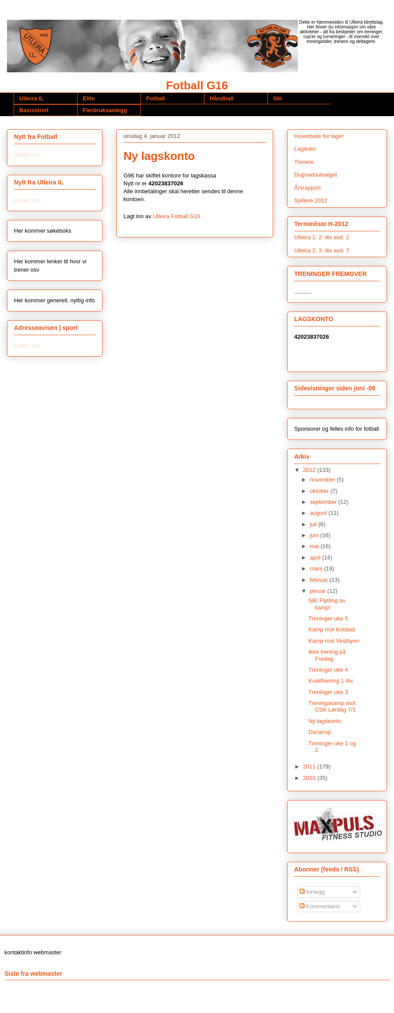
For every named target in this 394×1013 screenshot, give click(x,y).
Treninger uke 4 (328, 669)
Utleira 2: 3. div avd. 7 (321, 250)
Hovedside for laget (318, 136)
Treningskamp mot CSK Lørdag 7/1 (331, 706)
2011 (310, 766)
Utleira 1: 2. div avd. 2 (321, 237)
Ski (277, 98)
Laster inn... (29, 154)
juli (314, 524)
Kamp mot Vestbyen (333, 641)
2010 (310, 778)
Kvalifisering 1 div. (331, 680)
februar (320, 580)
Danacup (319, 732)
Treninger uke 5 (328, 618)
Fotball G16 (197, 85)
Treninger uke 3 (328, 692)
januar (318, 591)
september (324, 502)
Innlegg (312, 892)
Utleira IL (31, 98)
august (319, 513)
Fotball (155, 98)
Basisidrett (34, 110)
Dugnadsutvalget (315, 174)
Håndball (222, 98)
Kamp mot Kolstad (331, 629)
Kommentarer (320, 906)
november (323, 479)
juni (315, 535)
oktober (320, 491)
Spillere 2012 (310, 200)
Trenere (304, 162)
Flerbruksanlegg (105, 110)
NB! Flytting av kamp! (326, 604)
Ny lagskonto (324, 721)
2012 (310, 470)
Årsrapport (307, 187)
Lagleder (305, 148)
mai (315, 546)
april (316, 557)
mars (317, 568)
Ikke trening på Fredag (326, 655)
